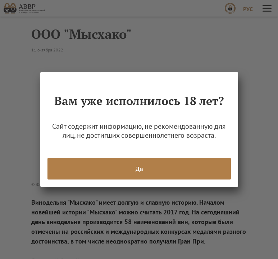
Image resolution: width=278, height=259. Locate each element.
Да (139, 169)
